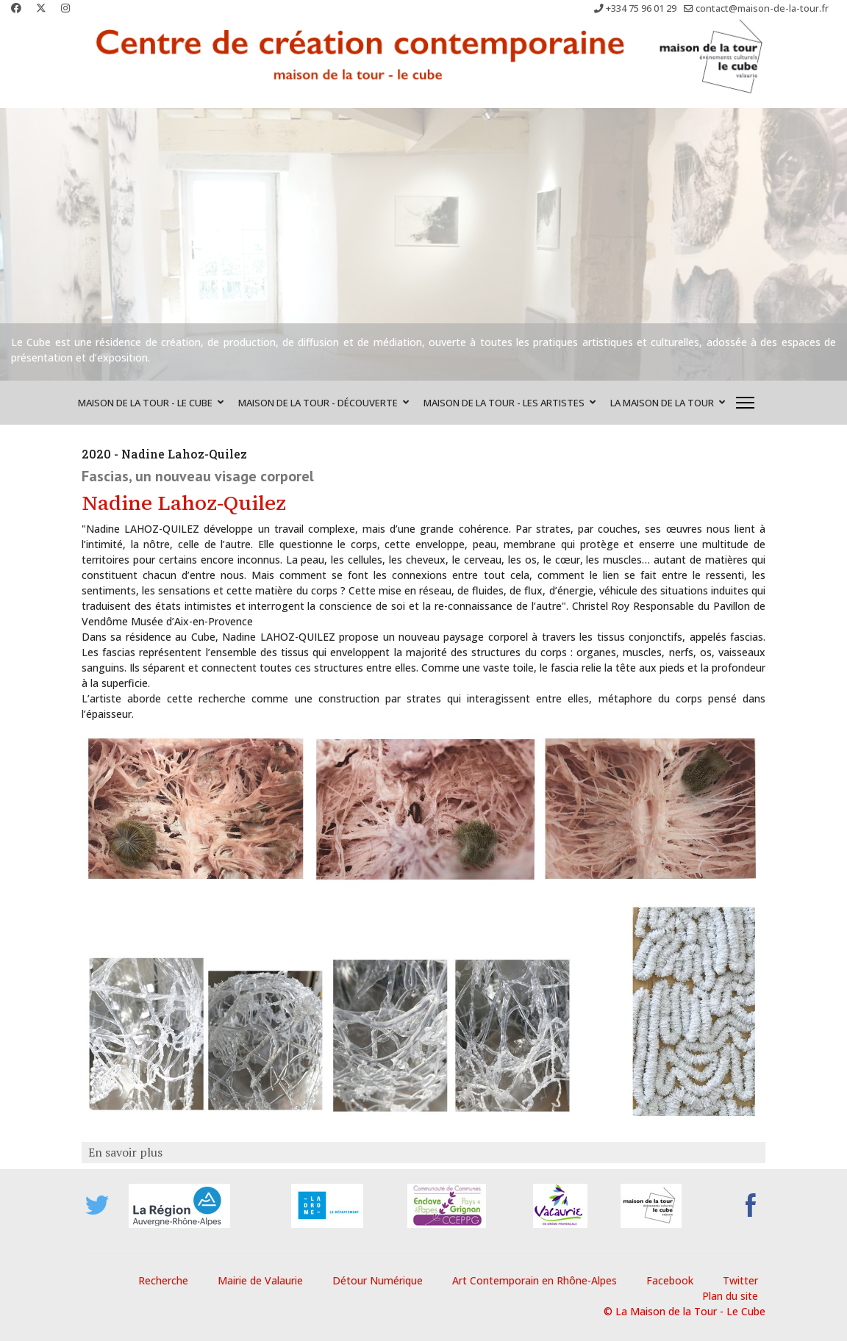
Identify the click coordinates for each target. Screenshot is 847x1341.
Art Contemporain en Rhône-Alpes (534, 1280)
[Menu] (745, 403)
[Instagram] (65, 8)
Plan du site (730, 1296)
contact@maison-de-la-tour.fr (762, 8)
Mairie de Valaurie (260, 1280)
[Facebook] (16, 8)
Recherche (163, 1280)
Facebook (669, 1280)
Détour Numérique (377, 1280)
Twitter (740, 1280)
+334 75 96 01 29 (641, 8)
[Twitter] (41, 8)
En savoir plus (123, 1152)
